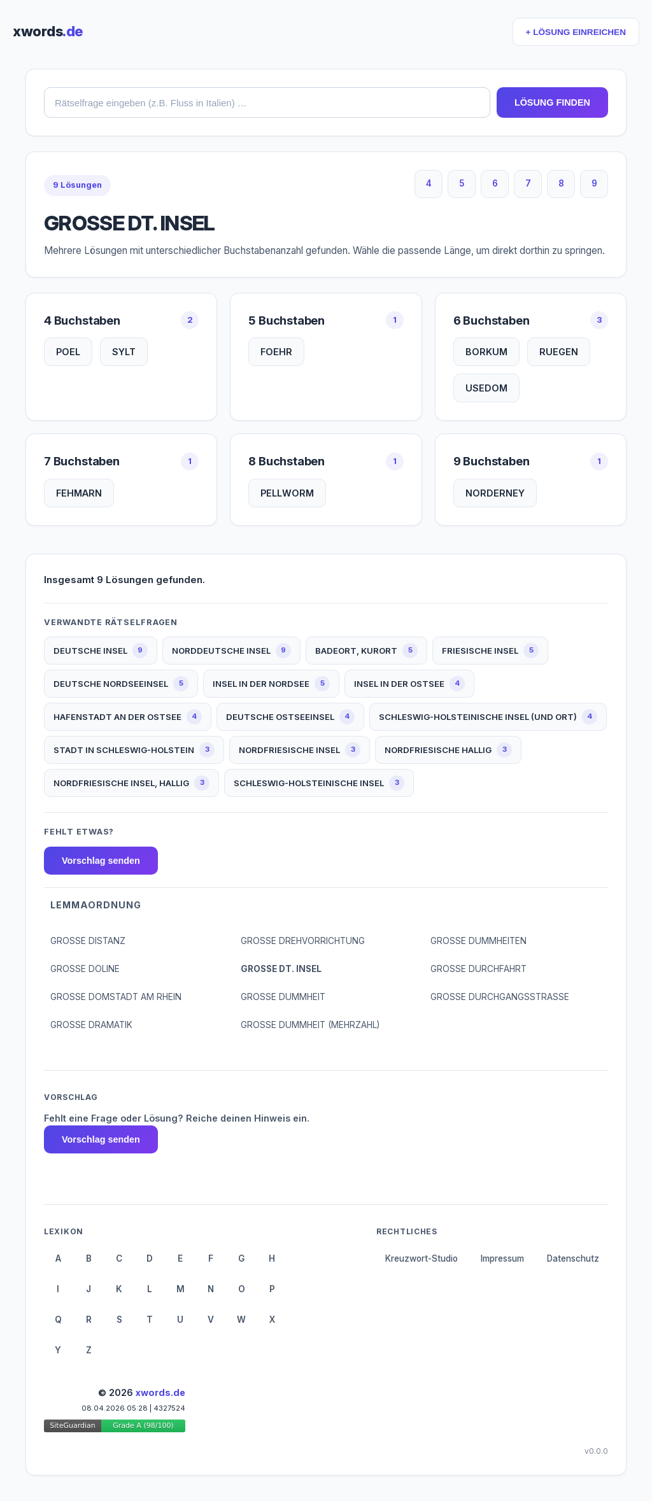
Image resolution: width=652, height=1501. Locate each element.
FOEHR (276, 351)
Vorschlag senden (101, 861)
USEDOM (486, 388)
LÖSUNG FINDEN (552, 102)
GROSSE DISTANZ (87, 941)
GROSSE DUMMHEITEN (478, 941)
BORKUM (486, 351)
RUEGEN (558, 351)
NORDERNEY (495, 493)
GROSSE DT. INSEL (281, 969)
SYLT (124, 351)
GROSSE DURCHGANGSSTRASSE (499, 997)
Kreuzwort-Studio (421, 1258)
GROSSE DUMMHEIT (283, 997)
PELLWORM (287, 493)
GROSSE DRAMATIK (91, 1025)
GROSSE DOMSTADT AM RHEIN (115, 997)
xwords (48, 31)
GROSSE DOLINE (85, 969)
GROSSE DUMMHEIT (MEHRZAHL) (310, 1025)
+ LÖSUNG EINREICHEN (576, 32)
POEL (68, 351)
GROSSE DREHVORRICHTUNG (303, 941)
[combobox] (267, 102)
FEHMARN (79, 493)
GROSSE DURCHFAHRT (478, 969)
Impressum (502, 1258)
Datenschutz (573, 1258)
